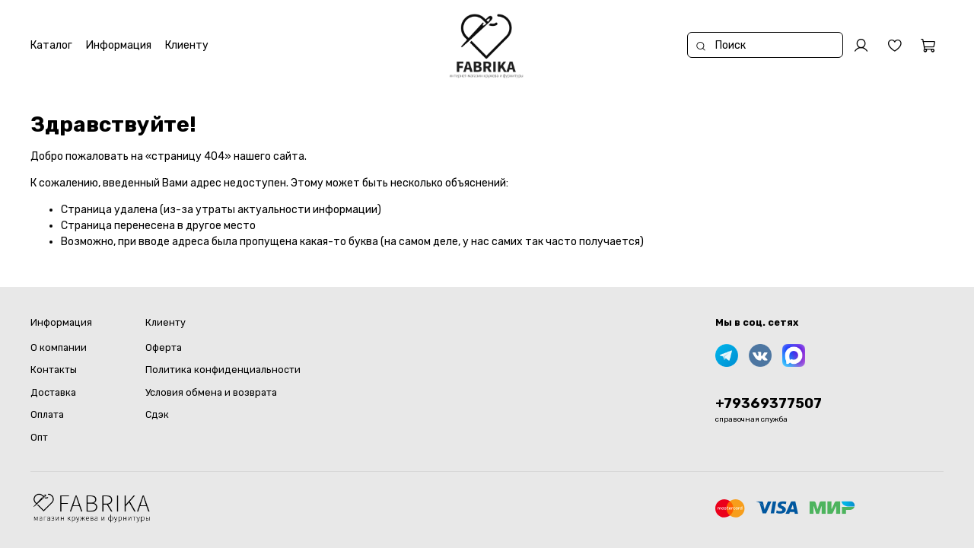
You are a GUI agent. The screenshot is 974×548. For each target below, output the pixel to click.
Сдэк (157, 414)
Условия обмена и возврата (211, 392)
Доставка (53, 392)
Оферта (163, 347)
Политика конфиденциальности (223, 369)
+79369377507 (768, 403)
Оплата (47, 414)
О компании (58, 347)
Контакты (53, 369)
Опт (39, 437)
